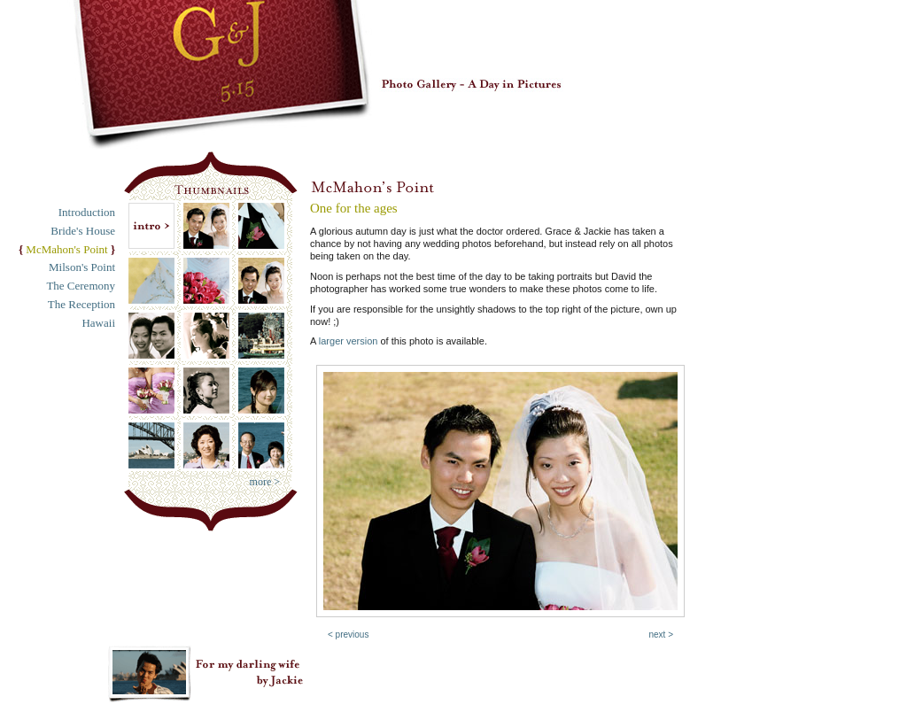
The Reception (81, 304)
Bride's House (82, 230)
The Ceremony (80, 285)
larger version (348, 341)
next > (660, 634)
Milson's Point (82, 267)
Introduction (86, 212)
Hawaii (98, 322)
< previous (348, 634)
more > (265, 482)
